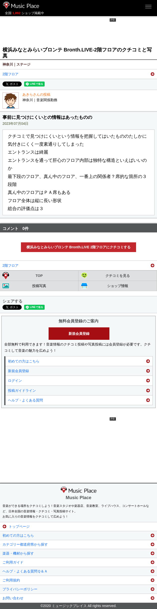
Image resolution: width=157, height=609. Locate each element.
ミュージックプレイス (21, 5)
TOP (39, 276)
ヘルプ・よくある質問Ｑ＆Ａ (25, 571)
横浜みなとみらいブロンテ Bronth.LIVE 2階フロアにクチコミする (78, 247)
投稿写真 (39, 286)
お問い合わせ (12, 598)
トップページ (19, 526)
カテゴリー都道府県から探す (25, 544)
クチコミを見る (117, 276)
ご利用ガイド (12, 562)
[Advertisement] (78, 30)
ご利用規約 (11, 580)
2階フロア (10, 74)
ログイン (15, 381)
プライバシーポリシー (19, 589)
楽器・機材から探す (18, 553)
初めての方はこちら (23, 361)
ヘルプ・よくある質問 (25, 400)
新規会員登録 (79, 334)
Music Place (78, 497)
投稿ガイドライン (22, 390)
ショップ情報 (117, 286)
